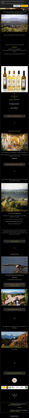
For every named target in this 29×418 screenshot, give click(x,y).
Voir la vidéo (14, 349)
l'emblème (14, 277)
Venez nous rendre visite (14, 131)
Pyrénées (14, 47)
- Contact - (19, 407)
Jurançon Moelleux (14, 99)
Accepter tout (24, 5)
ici (19, 234)
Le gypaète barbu (14, 254)
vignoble (11, 213)
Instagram (17, 411)
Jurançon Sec (14, 96)
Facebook (11, 411)
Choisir (17, 5)
